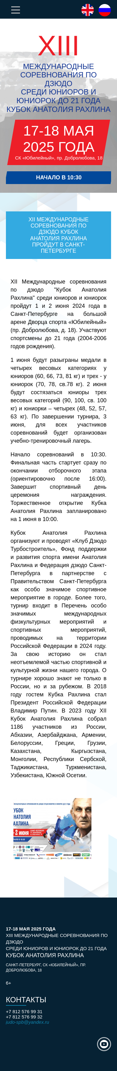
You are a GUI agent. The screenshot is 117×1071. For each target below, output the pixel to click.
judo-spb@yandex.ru (27, 1022)
